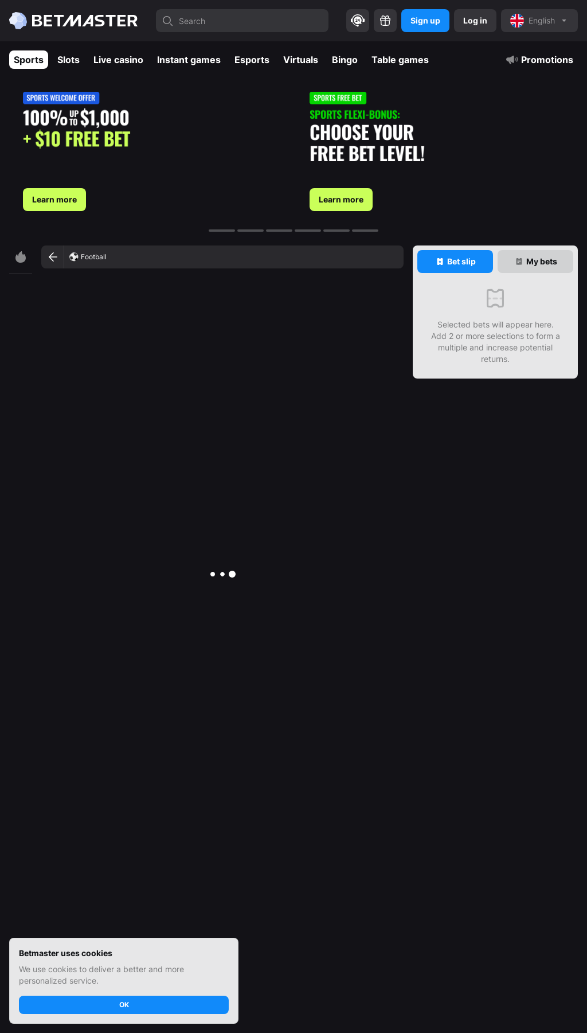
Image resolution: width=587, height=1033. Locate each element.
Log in (475, 20)
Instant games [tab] (189, 59)
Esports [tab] (251, 59)
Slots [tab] (68, 59)
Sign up (425, 20)
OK (124, 1004)
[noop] (539, 20)
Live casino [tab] (118, 59)
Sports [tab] (29, 59)
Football (94, 256)
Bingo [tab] (345, 59)
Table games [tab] (400, 59)
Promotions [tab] (539, 60)
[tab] (455, 261)
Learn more (54, 199)
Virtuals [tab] (300, 59)
